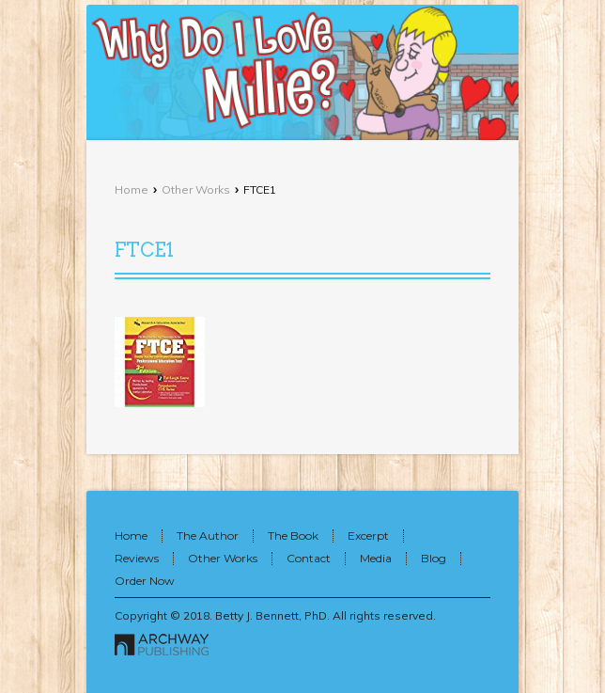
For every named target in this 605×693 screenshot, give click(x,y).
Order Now (145, 581)
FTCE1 (144, 250)
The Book (293, 535)
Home (131, 189)
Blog (433, 558)
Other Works (196, 189)
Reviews (137, 558)
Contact (309, 558)
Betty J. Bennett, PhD (271, 615)
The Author (208, 535)
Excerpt (368, 535)
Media (376, 558)
